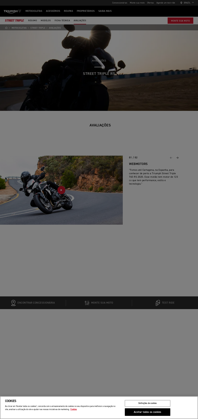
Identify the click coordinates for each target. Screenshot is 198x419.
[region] (99, 407)
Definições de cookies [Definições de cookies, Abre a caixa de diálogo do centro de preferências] (147, 403)
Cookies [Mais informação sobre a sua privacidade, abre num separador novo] (73, 409)
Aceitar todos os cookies (147, 412)
